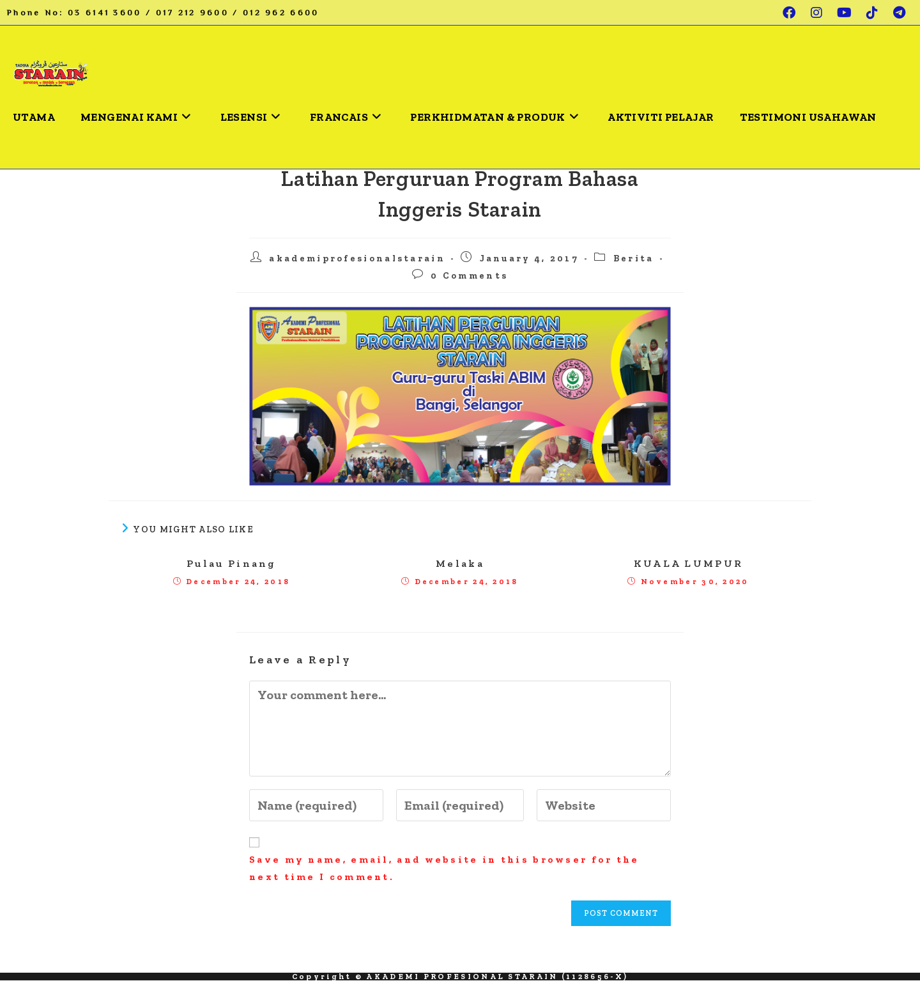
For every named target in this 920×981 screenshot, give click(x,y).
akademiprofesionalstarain (357, 258)
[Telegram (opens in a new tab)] (897, 12)
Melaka (460, 563)
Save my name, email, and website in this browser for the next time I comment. (444, 868)
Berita (633, 258)
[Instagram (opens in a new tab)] (817, 12)
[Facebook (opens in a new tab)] (790, 12)
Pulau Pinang (232, 563)
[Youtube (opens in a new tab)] (845, 12)
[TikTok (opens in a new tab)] (873, 12)
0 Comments (469, 275)
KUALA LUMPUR (689, 563)
